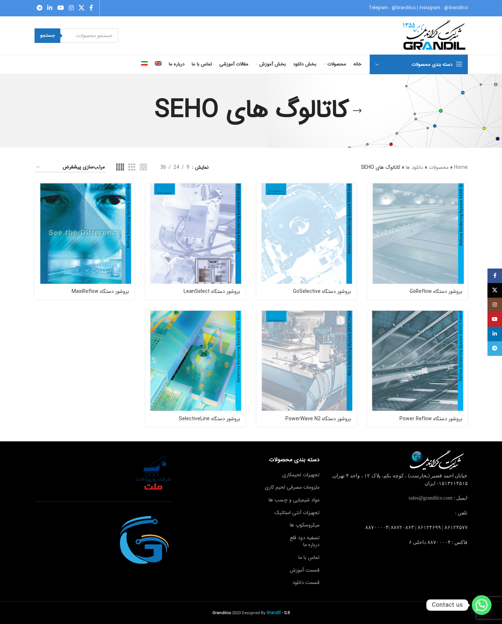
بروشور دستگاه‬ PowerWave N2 (318, 419)
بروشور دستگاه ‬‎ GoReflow (435, 291)
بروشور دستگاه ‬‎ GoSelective (321, 291)
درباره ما (311, 545)
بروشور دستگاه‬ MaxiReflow (100, 291)
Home (461, 167)
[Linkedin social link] (50, 8)
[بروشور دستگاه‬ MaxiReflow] (85, 233)
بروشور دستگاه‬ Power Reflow (430, 419)
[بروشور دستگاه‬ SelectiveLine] (195, 361)
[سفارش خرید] (70, 167)
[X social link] (81, 8)
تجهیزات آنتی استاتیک (297, 513)
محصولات (439, 167)
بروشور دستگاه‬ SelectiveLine (209, 419)
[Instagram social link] (71, 8)
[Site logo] (435, 35)
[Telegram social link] (40, 8)
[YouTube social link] (60, 8)
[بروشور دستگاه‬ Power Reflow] (418, 361)
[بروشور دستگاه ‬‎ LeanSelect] (195, 233)
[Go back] (357, 111)
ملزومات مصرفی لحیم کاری (292, 487)
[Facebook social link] (91, 8)
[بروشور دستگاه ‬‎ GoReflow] (418, 233)
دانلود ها (414, 167)
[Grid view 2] (143, 167)
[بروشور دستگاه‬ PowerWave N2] (307, 361)
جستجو (47, 35)
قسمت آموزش (305, 570)
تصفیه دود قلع (305, 538)
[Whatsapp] (481, 605)
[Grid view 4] (120, 167)
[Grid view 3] (131, 167)
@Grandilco (403, 7)
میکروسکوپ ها (305, 525)
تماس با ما (309, 557)
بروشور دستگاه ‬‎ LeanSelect (211, 291)
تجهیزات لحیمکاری (301, 475)
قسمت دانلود (306, 583)
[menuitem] (158, 64)
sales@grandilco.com (431, 498)
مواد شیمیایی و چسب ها (294, 500)
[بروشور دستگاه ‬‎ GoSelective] (307, 233)
